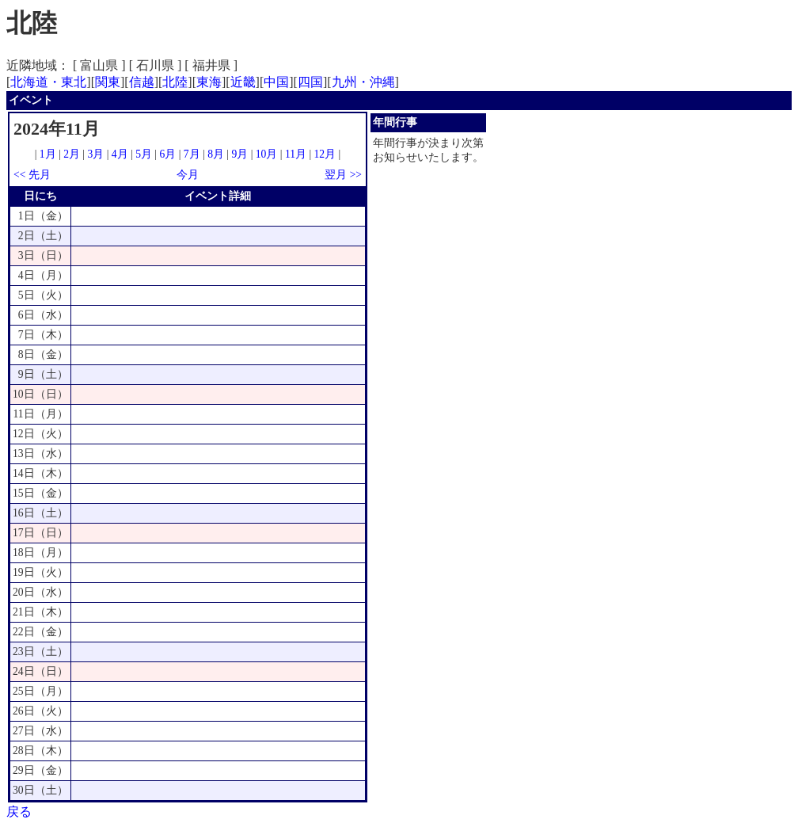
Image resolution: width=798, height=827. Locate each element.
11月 (295, 154)
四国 (310, 82)
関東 (107, 82)
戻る (19, 811)
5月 (143, 154)
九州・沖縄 (363, 82)
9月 (239, 154)
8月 (215, 154)
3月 (96, 154)
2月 (71, 154)
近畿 (243, 82)
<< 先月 (32, 175)
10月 (267, 154)
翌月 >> (343, 175)
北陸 (175, 82)
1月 (48, 154)
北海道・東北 (48, 82)
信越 (141, 82)
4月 (120, 154)
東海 (209, 82)
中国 (276, 82)
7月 (192, 154)
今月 (188, 175)
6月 (167, 154)
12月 (325, 154)
